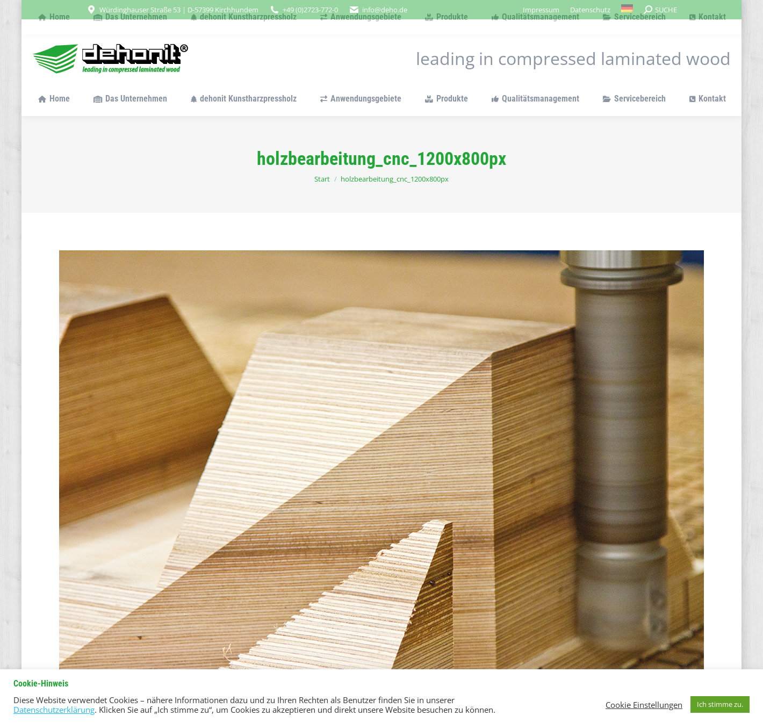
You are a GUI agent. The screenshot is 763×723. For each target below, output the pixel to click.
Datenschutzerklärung (54, 709)
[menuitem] (627, 9)
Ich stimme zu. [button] (720, 704)
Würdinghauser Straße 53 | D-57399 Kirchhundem (178, 10)
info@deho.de (384, 10)
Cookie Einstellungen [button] (644, 705)
